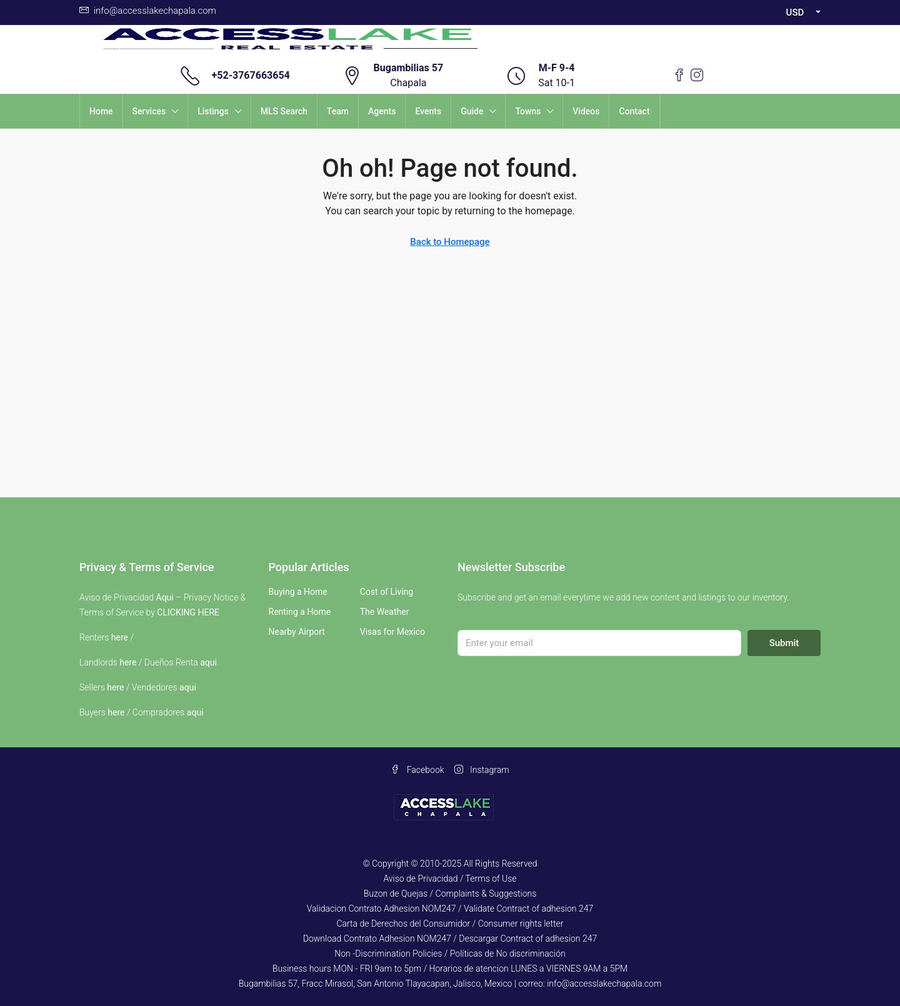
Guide (472, 111)
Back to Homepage (449, 241)
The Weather (384, 612)
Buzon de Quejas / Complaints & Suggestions (450, 894)
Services (149, 111)
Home (101, 111)
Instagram (481, 770)
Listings (213, 111)
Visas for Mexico (392, 632)
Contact (634, 111)
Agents (382, 111)
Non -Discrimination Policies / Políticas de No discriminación (449, 954)
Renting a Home (300, 612)
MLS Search (284, 111)
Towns (528, 111)
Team (338, 111)
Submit (784, 643)
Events (428, 111)
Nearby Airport (297, 632)
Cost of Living (386, 592)
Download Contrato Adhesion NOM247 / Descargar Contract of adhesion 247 (450, 939)
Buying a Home (298, 592)
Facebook (417, 770)
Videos (585, 111)
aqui (208, 662)
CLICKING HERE (188, 612)
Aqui (165, 597)
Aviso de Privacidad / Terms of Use (449, 879)
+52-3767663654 (251, 75)
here (119, 637)
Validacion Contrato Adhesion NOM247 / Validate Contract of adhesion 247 (450, 909)
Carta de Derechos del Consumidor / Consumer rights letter (449, 924)
